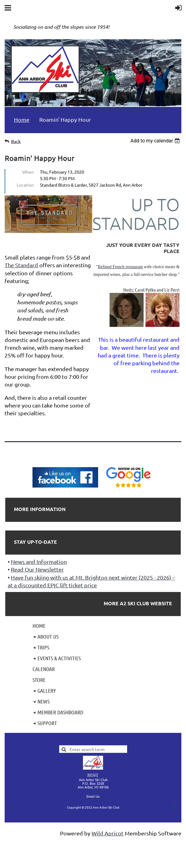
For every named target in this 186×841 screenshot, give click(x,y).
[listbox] (155, 141)
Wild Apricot (107, 833)
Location (25, 185)
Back (16, 141)
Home (21, 119)
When (28, 172)
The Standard (21, 265)
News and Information (39, 561)
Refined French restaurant (120, 266)
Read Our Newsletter (37, 569)
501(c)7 (92, 774)
